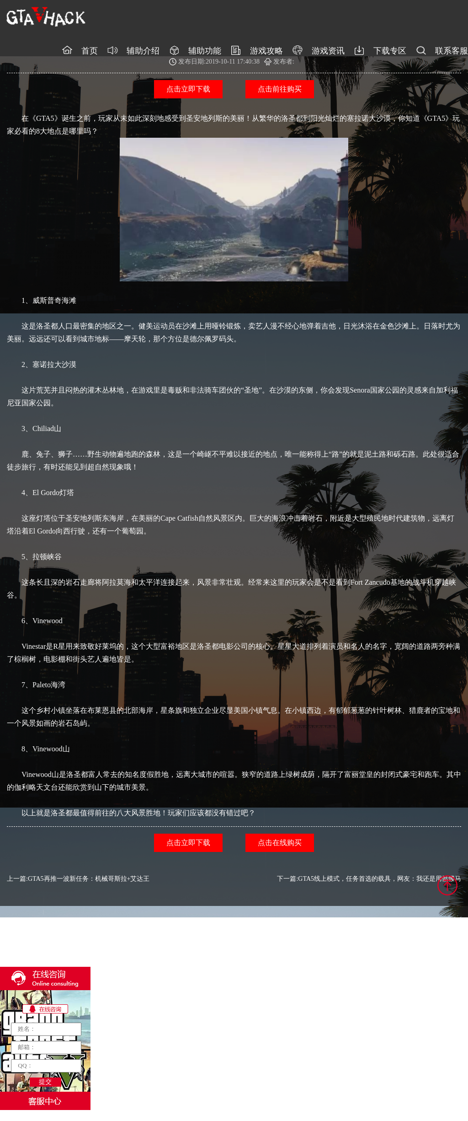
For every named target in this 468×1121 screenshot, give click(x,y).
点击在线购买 (280, 842)
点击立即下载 (188, 89)
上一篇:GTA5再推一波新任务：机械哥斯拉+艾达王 (78, 878)
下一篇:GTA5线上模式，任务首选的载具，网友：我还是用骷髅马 (369, 878)
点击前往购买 (280, 89)
